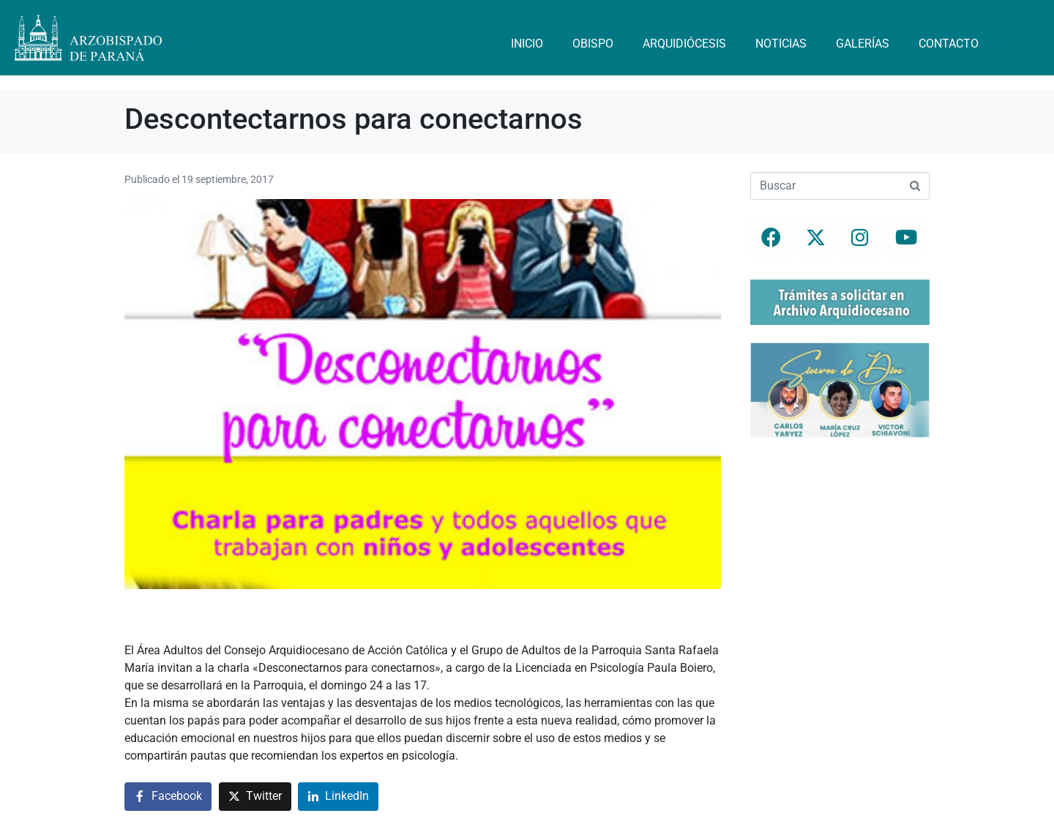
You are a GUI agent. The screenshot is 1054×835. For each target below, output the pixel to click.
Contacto (949, 43)
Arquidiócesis (684, 43)
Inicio (527, 43)
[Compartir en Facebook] (168, 796)
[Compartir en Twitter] (255, 796)
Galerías (862, 43)
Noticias (781, 43)
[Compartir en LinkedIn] (338, 796)
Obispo (592, 43)
